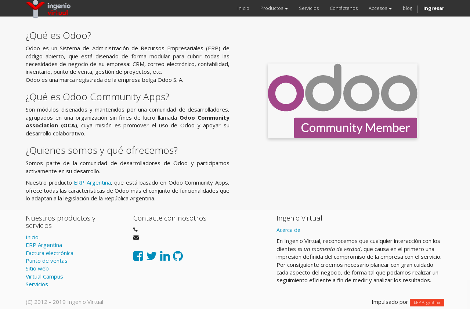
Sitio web (37, 268)
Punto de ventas (47, 260)
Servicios (37, 284)
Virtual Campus (44, 276)
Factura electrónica (49, 253)
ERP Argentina (92, 182)
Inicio (32, 237)
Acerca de (288, 229)
